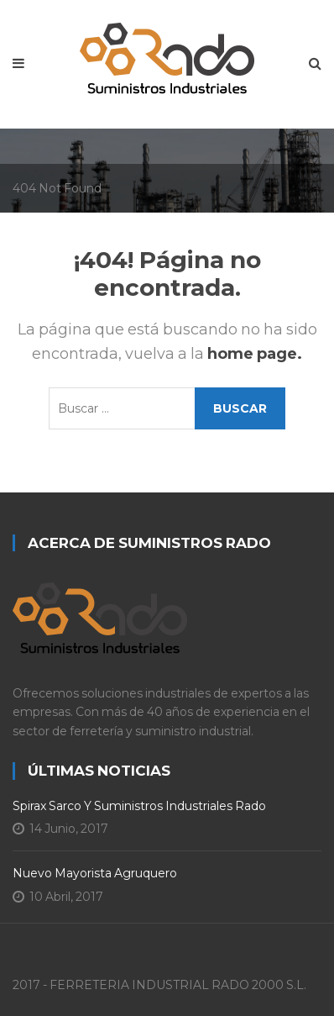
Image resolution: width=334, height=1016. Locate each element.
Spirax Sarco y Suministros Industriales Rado (139, 805)
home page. (254, 354)
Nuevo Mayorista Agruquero (95, 873)
